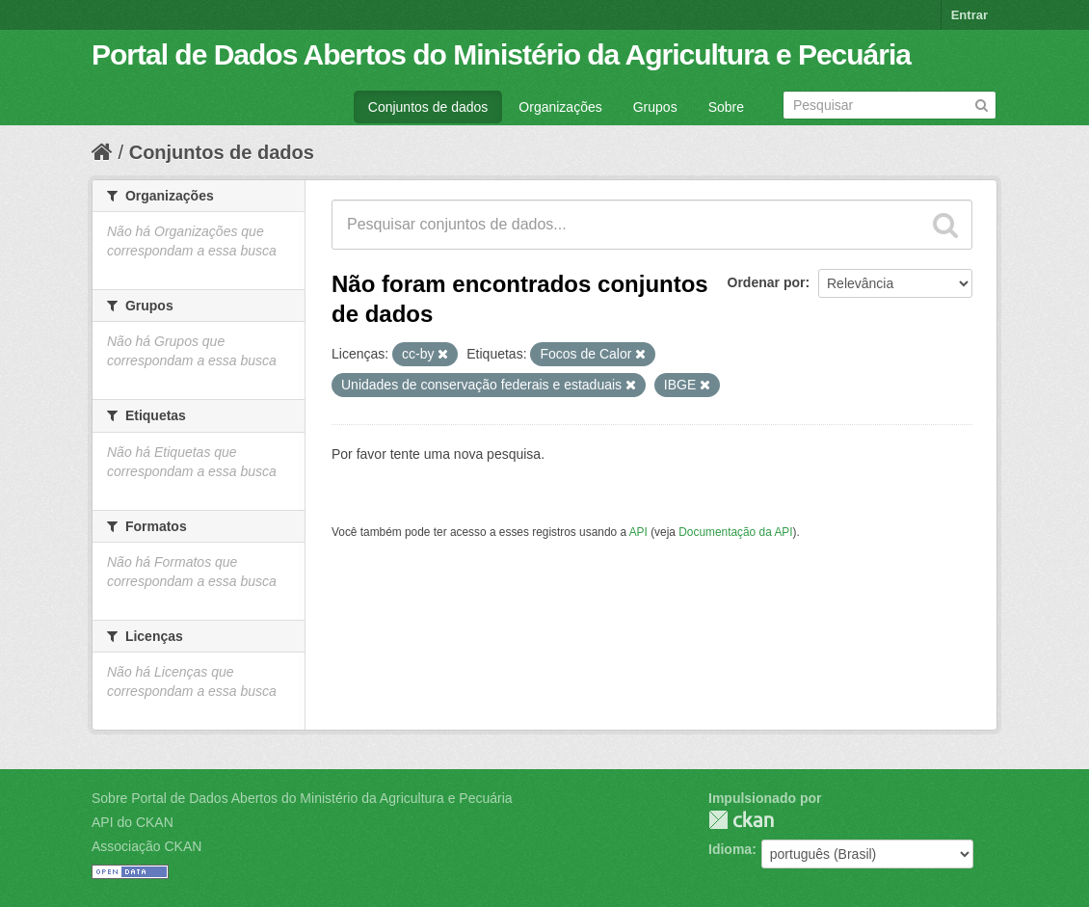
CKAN (741, 820)
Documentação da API (735, 532)
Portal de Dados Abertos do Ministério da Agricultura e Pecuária (501, 54)
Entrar (969, 15)
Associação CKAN (146, 846)
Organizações (559, 107)
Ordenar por (767, 282)
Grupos (655, 107)
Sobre (726, 107)
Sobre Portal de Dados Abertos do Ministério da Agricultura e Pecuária (302, 798)
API (638, 532)
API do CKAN (132, 822)
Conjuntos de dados (428, 107)
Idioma (730, 849)
